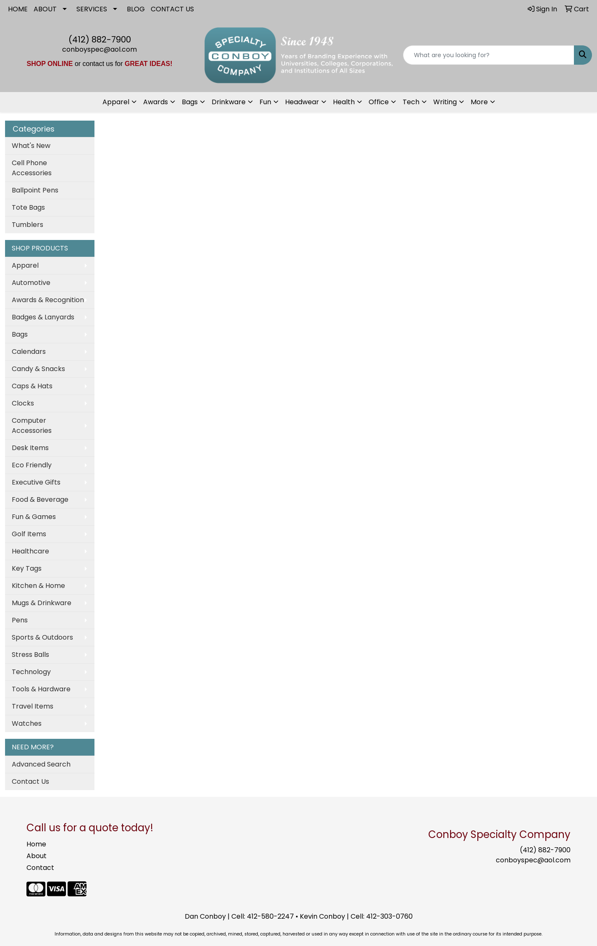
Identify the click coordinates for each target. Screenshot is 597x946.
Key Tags (27, 568)
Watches (27, 723)
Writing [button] (445, 102)
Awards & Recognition (48, 300)
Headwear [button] (302, 102)
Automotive (31, 282)
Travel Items (32, 706)
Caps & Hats (32, 386)
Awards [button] (155, 102)
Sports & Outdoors (42, 637)
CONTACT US (172, 9)
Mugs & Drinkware (41, 603)
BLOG (136, 9)
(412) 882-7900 (99, 39)
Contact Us (30, 781)
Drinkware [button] (229, 102)
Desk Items (30, 448)
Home (36, 844)
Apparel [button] (115, 102)
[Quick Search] (488, 55)
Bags (20, 334)
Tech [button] (411, 102)
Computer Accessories (32, 425)
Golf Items (29, 534)
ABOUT (45, 9)
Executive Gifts (36, 482)
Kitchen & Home (38, 585)
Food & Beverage (40, 499)
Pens (20, 620)
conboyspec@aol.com (99, 49)
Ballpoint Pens (35, 190)
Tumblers (27, 224)
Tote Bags (28, 207)
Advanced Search (41, 764)
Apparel (25, 265)
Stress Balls (30, 654)
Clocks (23, 403)
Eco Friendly (32, 465)
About (36, 856)
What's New (31, 145)
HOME (18, 9)
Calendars (29, 351)
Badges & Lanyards (43, 317)
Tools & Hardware (41, 689)
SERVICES (91, 9)
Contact (40, 867)
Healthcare (30, 551)
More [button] (479, 102)
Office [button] (379, 102)
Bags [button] (190, 102)
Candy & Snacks (38, 369)
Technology (31, 672)
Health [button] (344, 102)
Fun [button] (265, 102)
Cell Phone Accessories (32, 168)
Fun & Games (34, 517)
